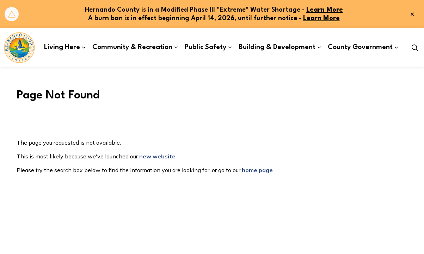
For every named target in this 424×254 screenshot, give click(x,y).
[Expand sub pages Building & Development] (318, 47)
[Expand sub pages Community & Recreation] (175, 47)
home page (257, 170)
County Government (360, 47)
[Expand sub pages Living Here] (83, 47)
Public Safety (205, 47)
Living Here (62, 47)
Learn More (324, 10)
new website (157, 156)
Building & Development (277, 47)
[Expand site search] (415, 47)
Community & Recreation (132, 47)
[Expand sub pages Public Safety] (229, 47)
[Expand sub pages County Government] (396, 47)
